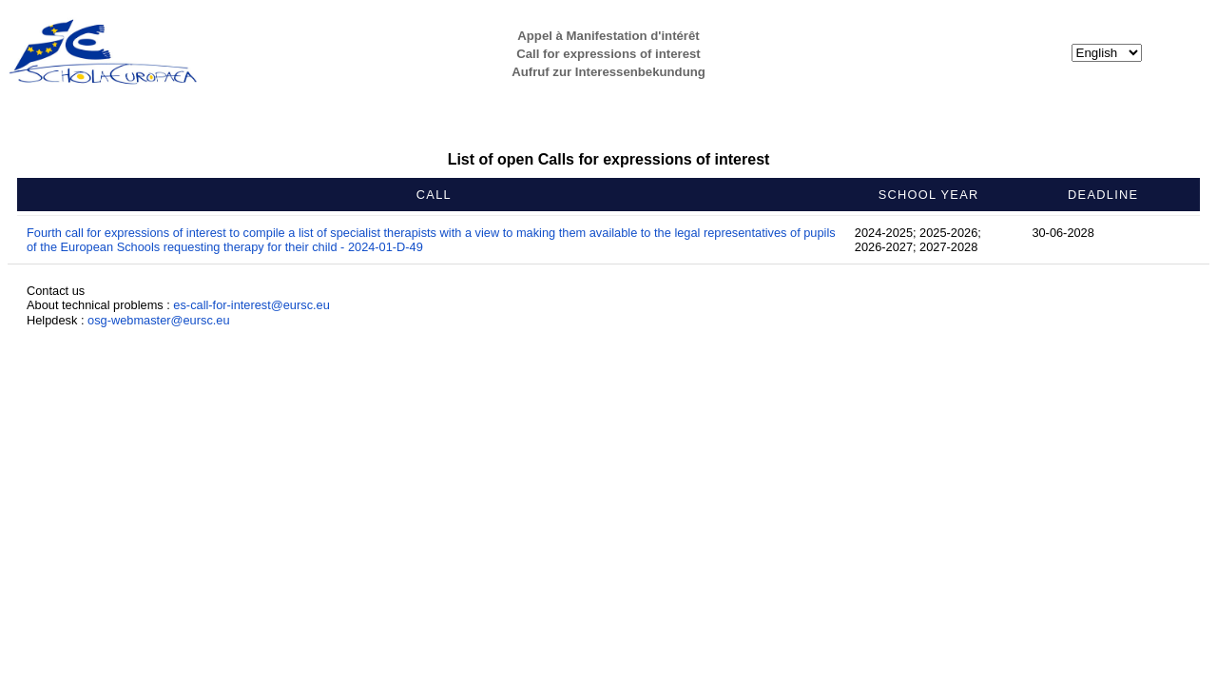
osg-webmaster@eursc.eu (158, 320)
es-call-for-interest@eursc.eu (251, 305)
